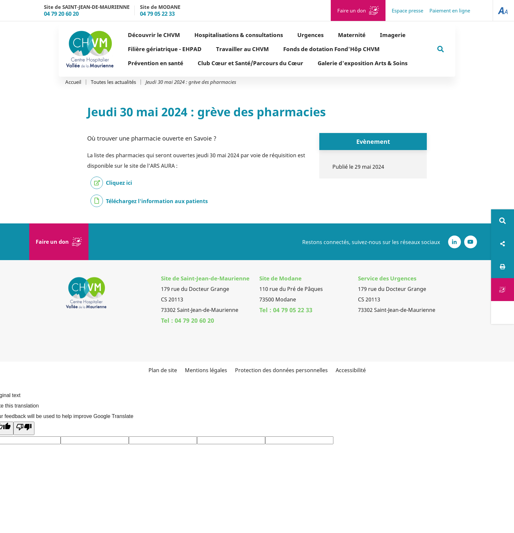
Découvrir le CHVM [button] (154, 35)
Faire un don (351, 10)
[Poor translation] (23, 428)
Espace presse (407, 10)
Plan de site (162, 370)
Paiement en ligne (449, 10)
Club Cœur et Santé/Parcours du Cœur (250, 63)
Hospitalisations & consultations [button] (238, 35)
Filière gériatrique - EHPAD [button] (165, 49)
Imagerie (392, 35)
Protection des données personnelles (281, 370)
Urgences (310, 35)
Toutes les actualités (113, 82)
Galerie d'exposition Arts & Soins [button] (362, 63)
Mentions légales (206, 370)
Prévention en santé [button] (155, 63)
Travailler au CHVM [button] (242, 49)
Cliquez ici (119, 182)
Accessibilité (351, 370)
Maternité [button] (352, 35)
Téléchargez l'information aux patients (157, 201)
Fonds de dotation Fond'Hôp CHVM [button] (331, 49)
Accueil (73, 82)
